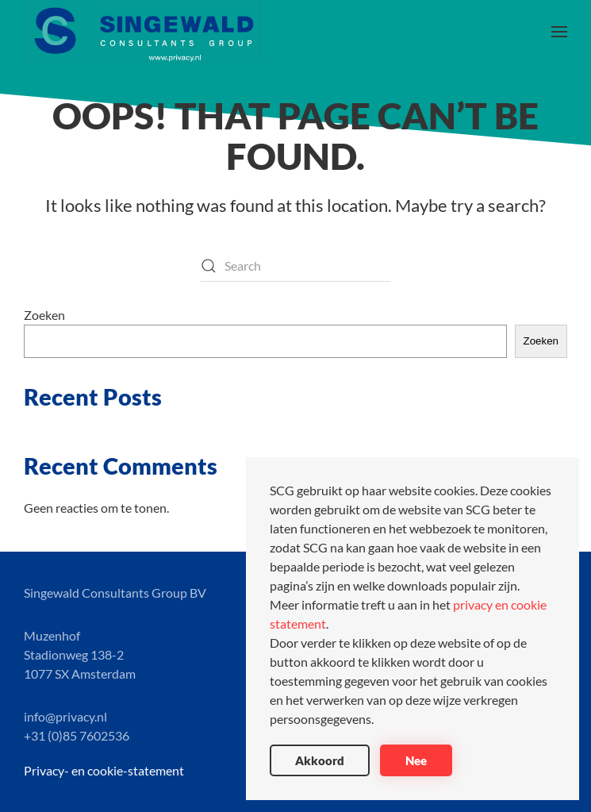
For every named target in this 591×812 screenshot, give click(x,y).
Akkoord (319, 760)
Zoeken (44, 314)
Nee (416, 760)
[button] (559, 31)
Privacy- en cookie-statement (104, 770)
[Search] (296, 266)
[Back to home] (143, 31)
